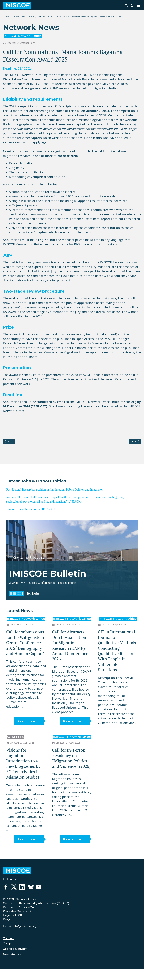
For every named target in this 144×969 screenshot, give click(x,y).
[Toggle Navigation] (138, 5)
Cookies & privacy (15, 948)
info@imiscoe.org (123, 402)
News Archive (12, 954)
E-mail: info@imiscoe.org (20, 926)
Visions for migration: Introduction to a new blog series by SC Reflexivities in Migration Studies (23, 763)
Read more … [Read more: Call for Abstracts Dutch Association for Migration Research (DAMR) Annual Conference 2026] (73, 721)
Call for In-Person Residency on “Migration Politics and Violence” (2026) (71, 758)
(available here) (64, 192)
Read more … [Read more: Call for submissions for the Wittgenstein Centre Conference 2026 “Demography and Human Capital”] (27, 721)
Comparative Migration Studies (66, 352)
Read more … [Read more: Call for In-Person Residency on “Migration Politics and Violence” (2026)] (73, 839)
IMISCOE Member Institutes (23, 244)
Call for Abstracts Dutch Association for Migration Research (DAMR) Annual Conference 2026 (70, 645)
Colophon (9, 943)
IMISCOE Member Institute (113, 115)
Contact (8, 938)
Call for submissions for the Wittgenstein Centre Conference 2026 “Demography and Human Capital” (25, 642)
